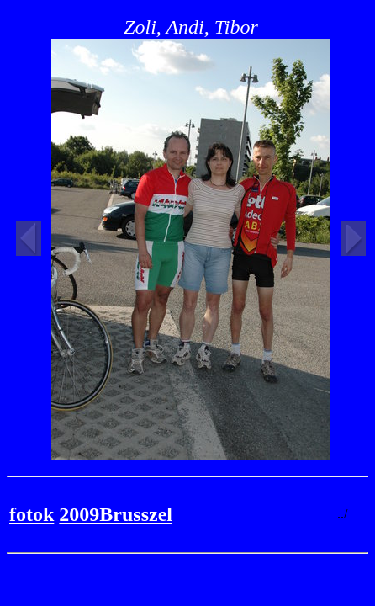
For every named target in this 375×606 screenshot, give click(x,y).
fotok (31, 514)
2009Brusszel (115, 514)
